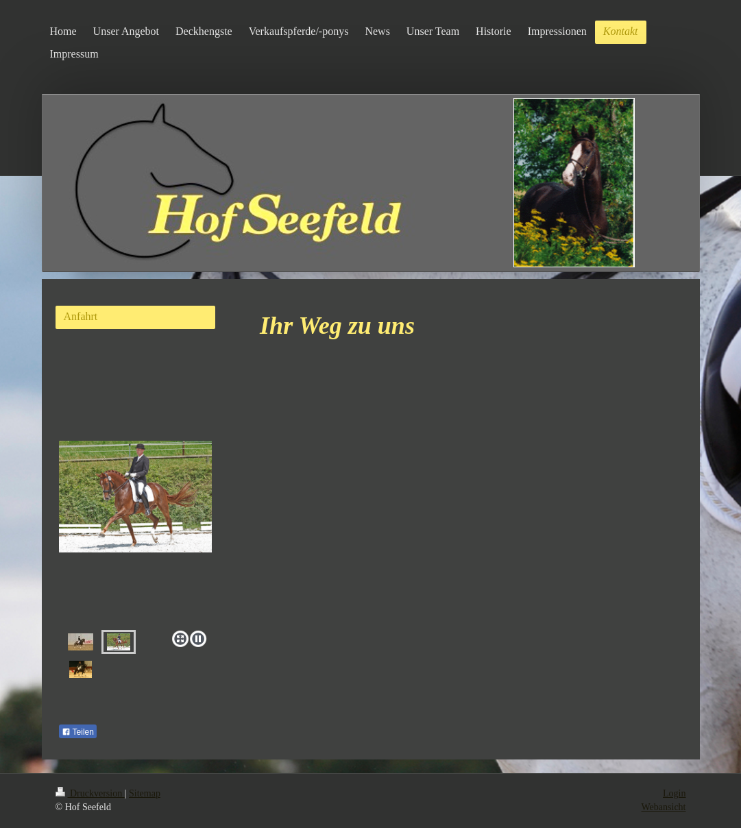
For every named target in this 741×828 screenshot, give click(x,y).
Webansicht (664, 807)
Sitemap (144, 793)
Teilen (78, 732)
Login (674, 793)
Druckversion (90, 793)
